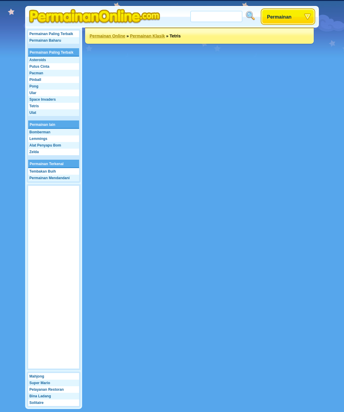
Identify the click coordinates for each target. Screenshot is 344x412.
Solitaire (36, 403)
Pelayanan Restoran (46, 389)
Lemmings (38, 139)
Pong (33, 86)
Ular (32, 93)
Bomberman (39, 132)
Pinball (35, 80)
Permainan (279, 16)
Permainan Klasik (147, 36)
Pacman (36, 73)
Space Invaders (42, 99)
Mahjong (36, 376)
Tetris (34, 106)
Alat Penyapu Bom (45, 145)
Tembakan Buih (42, 171)
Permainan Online (107, 36)
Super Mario (39, 383)
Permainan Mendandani (49, 178)
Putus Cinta (39, 66)
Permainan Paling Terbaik (51, 34)
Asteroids (37, 60)
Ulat (32, 113)
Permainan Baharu (45, 40)
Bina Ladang (40, 396)
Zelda (34, 152)
